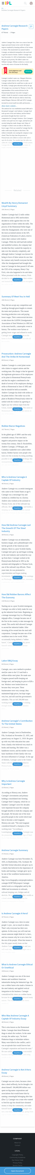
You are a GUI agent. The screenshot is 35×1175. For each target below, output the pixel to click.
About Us (17, 1134)
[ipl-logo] (8, 4)
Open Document (17, 1171)
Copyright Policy (17, 1146)
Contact (17, 1137)
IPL (2, 8)
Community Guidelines (17, 1149)
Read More (17, 268)
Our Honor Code (17, 1152)
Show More (17, 132)
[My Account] (32, 3)
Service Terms (17, 1157)
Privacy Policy (17, 1154)
